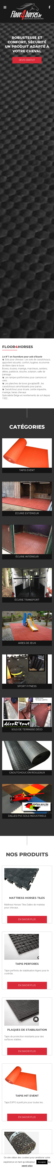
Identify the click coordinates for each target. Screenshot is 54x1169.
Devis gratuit (27, 60)
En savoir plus (27, 919)
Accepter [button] (42, 1162)
